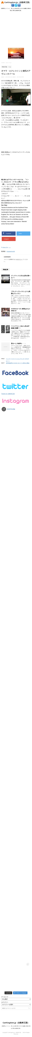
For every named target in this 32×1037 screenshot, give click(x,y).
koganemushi (11, 251)
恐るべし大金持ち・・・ (18, 343)
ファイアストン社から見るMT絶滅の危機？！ (20, 327)
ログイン (19, 259)
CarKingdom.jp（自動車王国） (16, 2)
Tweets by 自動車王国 (8, 393)
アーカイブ (4, 997)
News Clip (5, 247)
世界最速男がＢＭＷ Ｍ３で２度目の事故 (17, 363)
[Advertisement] (16, 29)
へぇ (9, 247)
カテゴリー (4, 1002)
